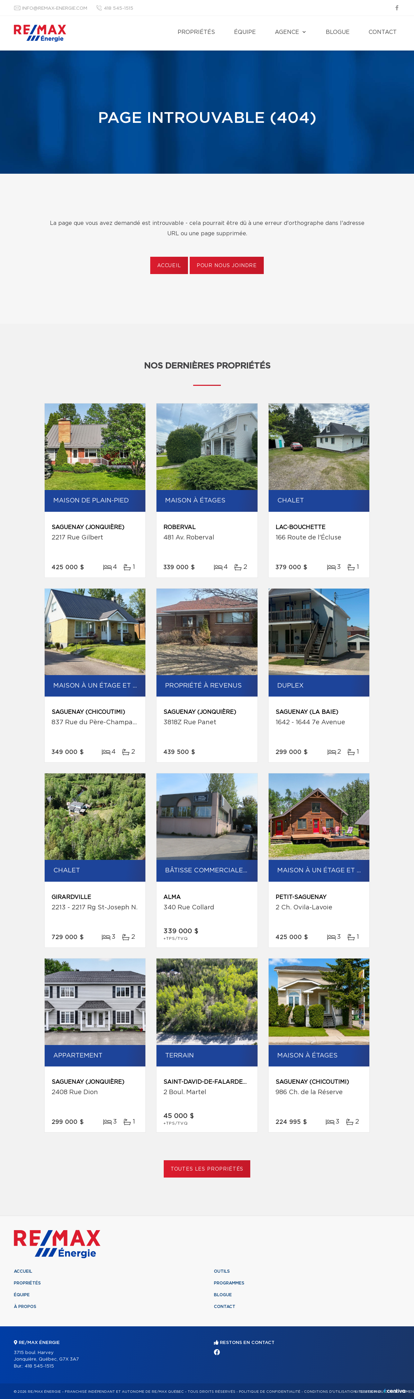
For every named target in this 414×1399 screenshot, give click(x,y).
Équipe (245, 32)
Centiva (395, 1391)
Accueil (169, 265)
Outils (222, 1271)
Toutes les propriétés (207, 1169)
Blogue (338, 32)
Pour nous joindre (227, 265)
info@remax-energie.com (54, 8)
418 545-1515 (118, 8)
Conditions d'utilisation (330, 1391)
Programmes (229, 1283)
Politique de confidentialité (269, 1391)
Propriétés (196, 32)
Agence (287, 32)
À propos (25, 1307)
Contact (383, 32)
